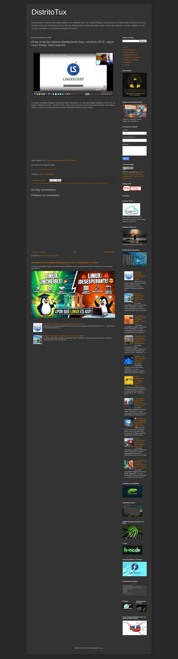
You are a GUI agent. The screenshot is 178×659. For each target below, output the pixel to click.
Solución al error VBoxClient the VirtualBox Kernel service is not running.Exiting (140, 339)
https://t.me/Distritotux (47, 174)
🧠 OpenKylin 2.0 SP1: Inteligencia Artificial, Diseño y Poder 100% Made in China (140, 422)
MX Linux (79, 183)
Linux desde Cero (130, 50)
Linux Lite (61, 183)
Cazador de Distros (130, 55)
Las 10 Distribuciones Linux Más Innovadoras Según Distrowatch (139, 381)
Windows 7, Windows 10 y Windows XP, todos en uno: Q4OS (63, 336)
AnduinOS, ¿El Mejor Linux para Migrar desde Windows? (139, 359)
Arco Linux (40, 183)
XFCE (92, 183)
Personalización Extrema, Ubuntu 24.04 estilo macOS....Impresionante (140, 319)
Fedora (55, 183)
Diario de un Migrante (131, 60)
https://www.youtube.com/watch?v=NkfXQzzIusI (59, 160)
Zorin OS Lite (104, 183)
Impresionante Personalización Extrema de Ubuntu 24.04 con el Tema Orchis (140, 402)
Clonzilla (127, 65)
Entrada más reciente (39, 252)
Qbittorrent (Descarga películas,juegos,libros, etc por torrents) (63, 324)
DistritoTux (49, 12)
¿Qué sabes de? (129, 52)
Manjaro (73, 183)
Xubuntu (97, 183)
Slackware (127, 62)
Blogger (100, 648)
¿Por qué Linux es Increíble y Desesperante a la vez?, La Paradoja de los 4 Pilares (65, 263)
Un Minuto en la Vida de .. (132, 57)
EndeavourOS (48, 183)
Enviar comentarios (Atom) (49, 256)
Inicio (75, 252)
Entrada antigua (109, 252)
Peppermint (86, 183)
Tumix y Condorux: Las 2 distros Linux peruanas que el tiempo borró (139, 442)
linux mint (67, 183)
